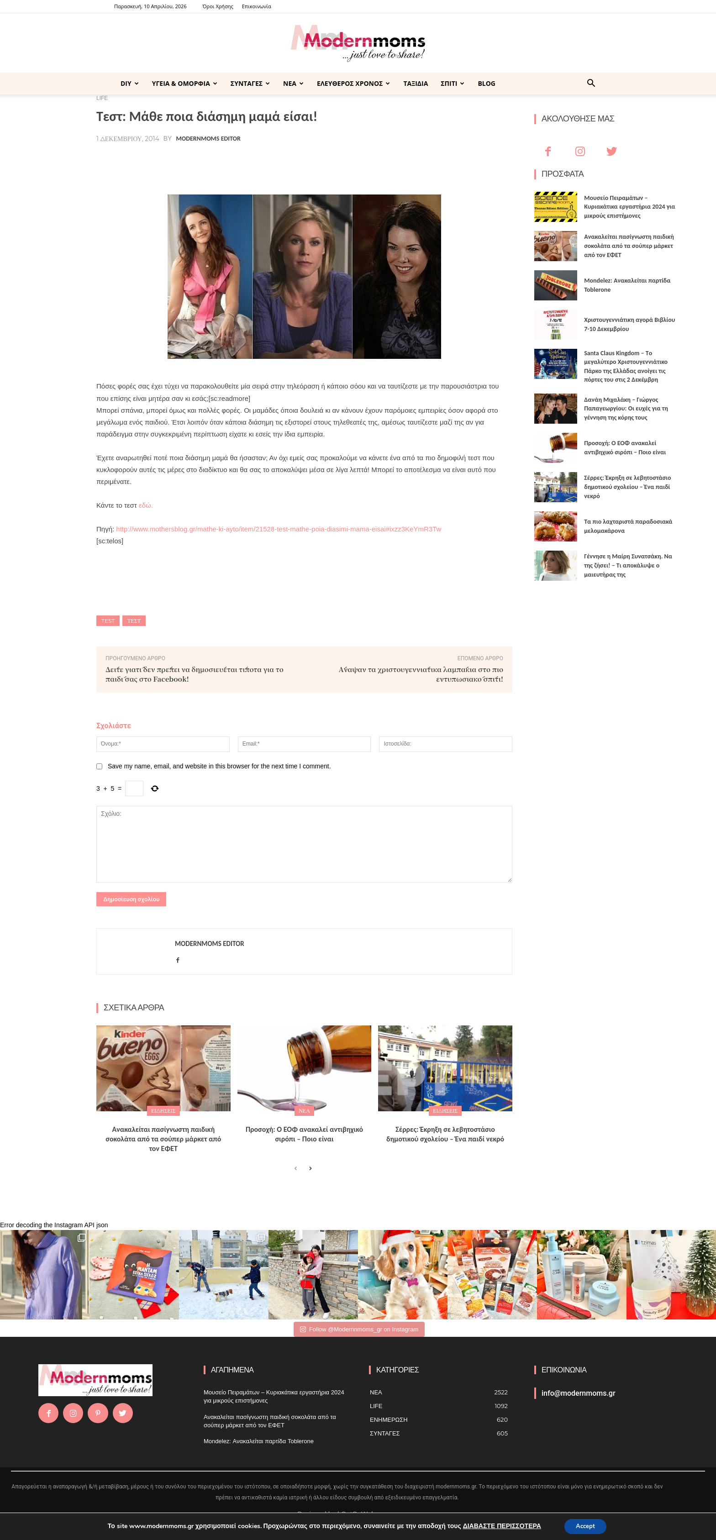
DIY (130, 83)
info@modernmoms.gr (579, 1393)
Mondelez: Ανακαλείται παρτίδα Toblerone (259, 1441)
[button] (591, 84)
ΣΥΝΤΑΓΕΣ (250, 83)
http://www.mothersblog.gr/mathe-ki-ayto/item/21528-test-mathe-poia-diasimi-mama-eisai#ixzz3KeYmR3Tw (278, 529)
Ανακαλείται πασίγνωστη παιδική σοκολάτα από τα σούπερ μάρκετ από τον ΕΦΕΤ (163, 1139)
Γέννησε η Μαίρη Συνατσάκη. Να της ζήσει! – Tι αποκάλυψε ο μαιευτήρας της (628, 565)
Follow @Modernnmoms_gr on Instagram (359, 1329)
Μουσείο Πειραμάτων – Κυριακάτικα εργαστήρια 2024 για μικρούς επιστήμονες (629, 207)
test (108, 620)
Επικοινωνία (256, 6)
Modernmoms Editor (208, 139)
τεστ (134, 620)
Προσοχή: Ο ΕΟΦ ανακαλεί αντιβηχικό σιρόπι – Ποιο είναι (304, 1134)
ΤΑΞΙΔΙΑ (415, 83)
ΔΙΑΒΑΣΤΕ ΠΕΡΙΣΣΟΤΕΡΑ (499, 1525)
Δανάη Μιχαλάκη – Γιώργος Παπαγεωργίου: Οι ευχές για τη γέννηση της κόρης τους (626, 408)
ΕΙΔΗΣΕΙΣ (163, 1110)
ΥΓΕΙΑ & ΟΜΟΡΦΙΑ (184, 83)
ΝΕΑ (293, 83)
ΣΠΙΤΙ (452, 83)
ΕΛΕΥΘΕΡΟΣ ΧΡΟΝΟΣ (353, 83)
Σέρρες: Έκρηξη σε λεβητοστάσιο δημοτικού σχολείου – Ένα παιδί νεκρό (445, 1134)
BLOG (486, 83)
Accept (585, 1525)
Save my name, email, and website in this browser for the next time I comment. (219, 766)
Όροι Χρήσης (218, 6)
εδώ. (146, 505)
